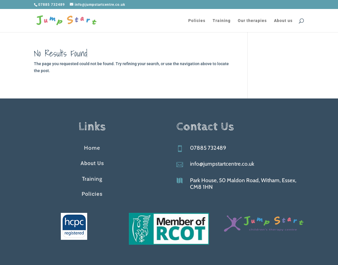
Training (222, 21)
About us (283, 21)
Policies (196, 21)
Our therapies (252, 21)
